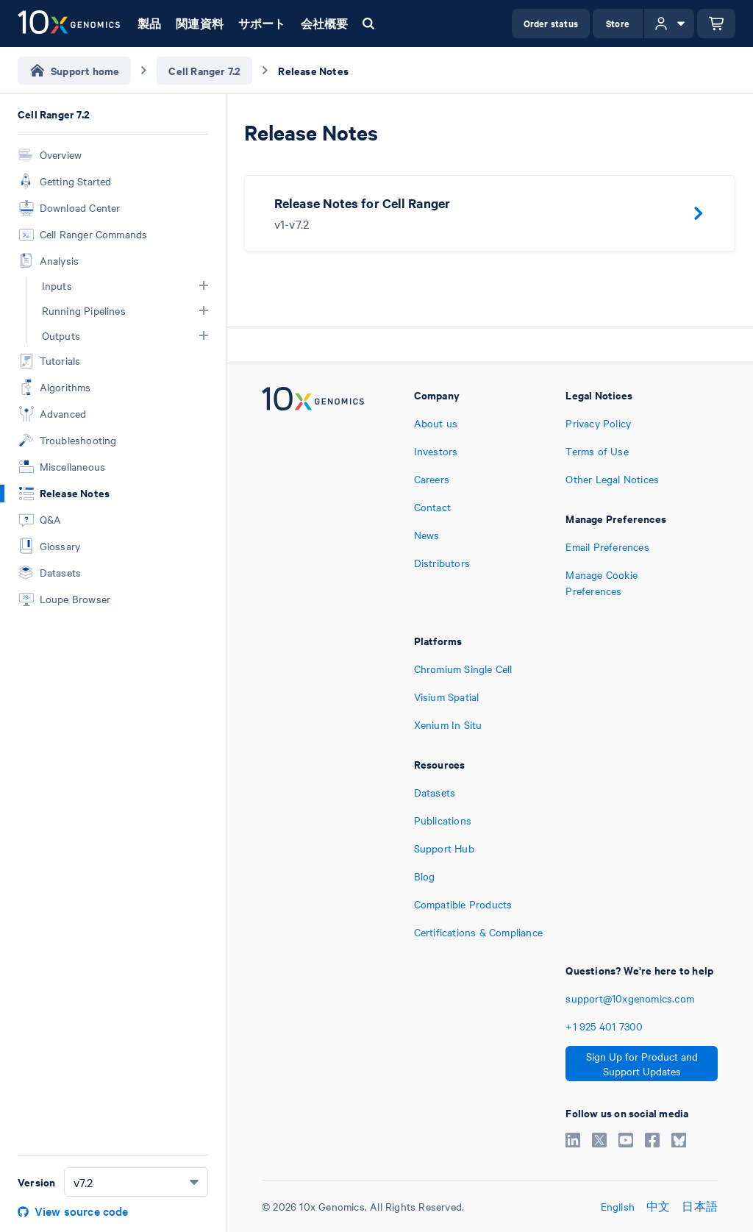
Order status (551, 23)
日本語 (700, 1206)
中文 (658, 1206)
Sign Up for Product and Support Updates (642, 1063)
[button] (203, 285)
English (618, 1206)
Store (617, 23)
